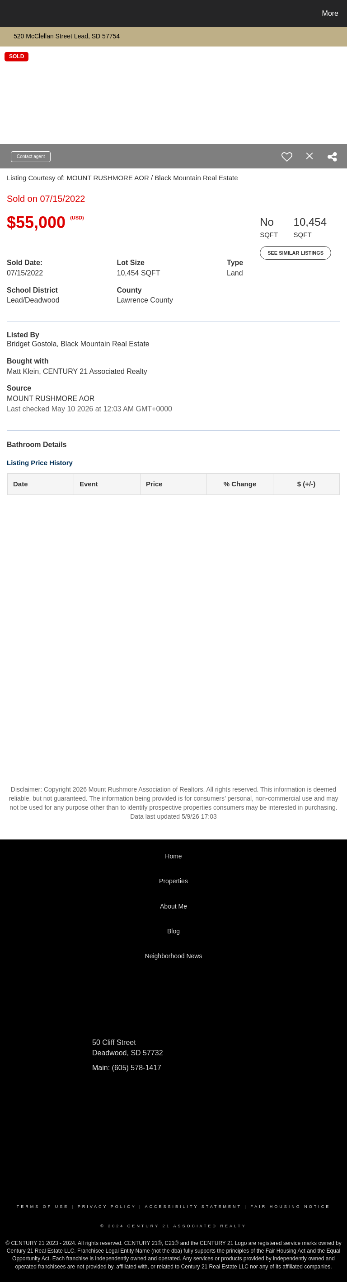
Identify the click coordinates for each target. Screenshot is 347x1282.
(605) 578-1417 (135, 1068)
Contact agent (31, 156)
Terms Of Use (43, 1206)
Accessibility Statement (193, 1206)
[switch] (287, 156)
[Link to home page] (9, 13)
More (330, 13)
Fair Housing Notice (290, 1206)
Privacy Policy (107, 1206)
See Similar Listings (295, 253)
